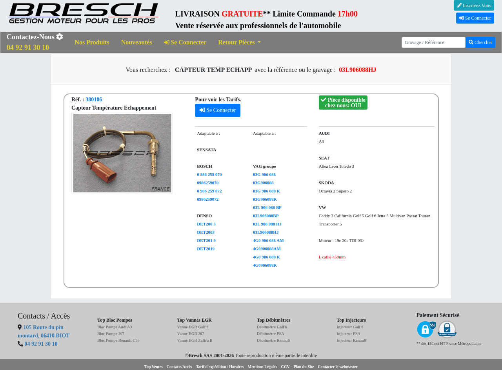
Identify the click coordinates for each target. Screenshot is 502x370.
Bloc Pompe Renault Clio (118, 340)
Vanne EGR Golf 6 (193, 327)
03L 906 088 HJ (267, 224)
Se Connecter (475, 18)
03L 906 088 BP (267, 207)
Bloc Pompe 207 (110, 334)
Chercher (480, 42)
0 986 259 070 (209, 174)
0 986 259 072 (209, 191)
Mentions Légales (262, 367)
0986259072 (207, 199)
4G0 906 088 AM (268, 240)
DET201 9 (206, 240)
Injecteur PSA (348, 334)
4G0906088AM (267, 248)
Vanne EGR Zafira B (195, 340)
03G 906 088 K (266, 191)
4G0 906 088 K (266, 257)
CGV (285, 367)
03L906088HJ (265, 232)
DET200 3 (206, 224)
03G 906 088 (264, 174)
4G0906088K (265, 265)
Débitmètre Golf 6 (272, 327)
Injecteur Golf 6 (349, 327)
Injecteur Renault (351, 340)
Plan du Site (304, 367)
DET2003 (206, 232)
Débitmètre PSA (270, 334)
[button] (239, 42)
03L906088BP (265, 215)
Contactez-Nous (35, 42)
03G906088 (263, 182)
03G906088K (265, 199)
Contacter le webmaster (337, 367)
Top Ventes (153, 367)
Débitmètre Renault (273, 340)
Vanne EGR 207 (190, 334)
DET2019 (206, 248)
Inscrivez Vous (474, 5)
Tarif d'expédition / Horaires (220, 367)
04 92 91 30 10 (41, 344)
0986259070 (207, 182)
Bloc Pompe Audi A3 (114, 327)
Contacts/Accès (179, 367)
